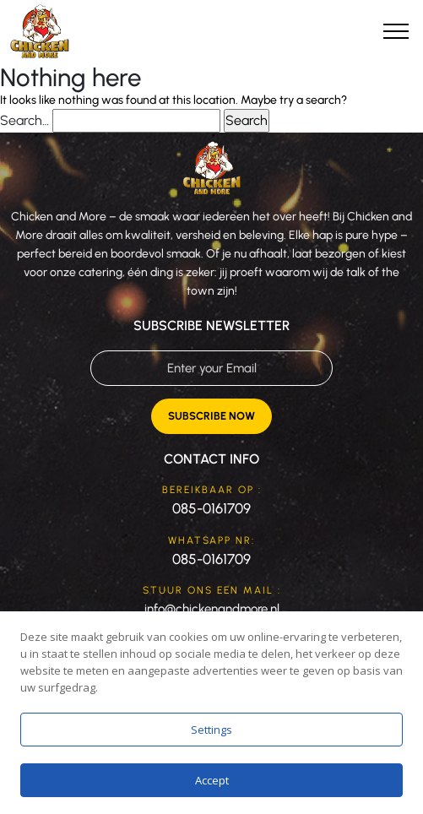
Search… (24, 120)
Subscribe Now (211, 416)
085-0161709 (211, 508)
